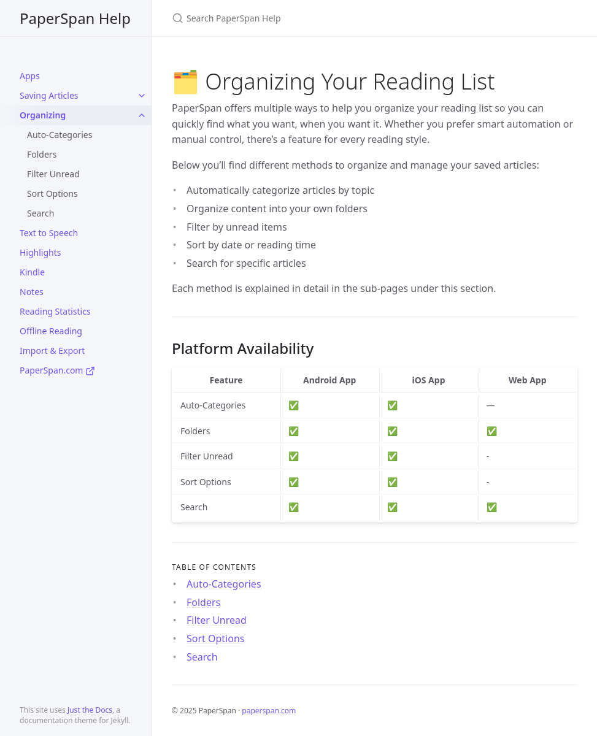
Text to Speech (49, 233)
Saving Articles (49, 95)
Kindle (32, 272)
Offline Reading (51, 331)
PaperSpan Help (75, 18)
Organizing (43, 115)
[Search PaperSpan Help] (316, 18)
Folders (41, 154)
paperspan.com (269, 710)
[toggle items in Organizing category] (142, 115)
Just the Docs (89, 710)
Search (40, 213)
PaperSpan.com (57, 370)
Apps (30, 76)
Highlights (40, 252)
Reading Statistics (55, 311)
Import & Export (52, 350)
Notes (32, 291)
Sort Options (52, 193)
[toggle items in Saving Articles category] (142, 95)
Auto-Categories (59, 134)
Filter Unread (53, 174)
